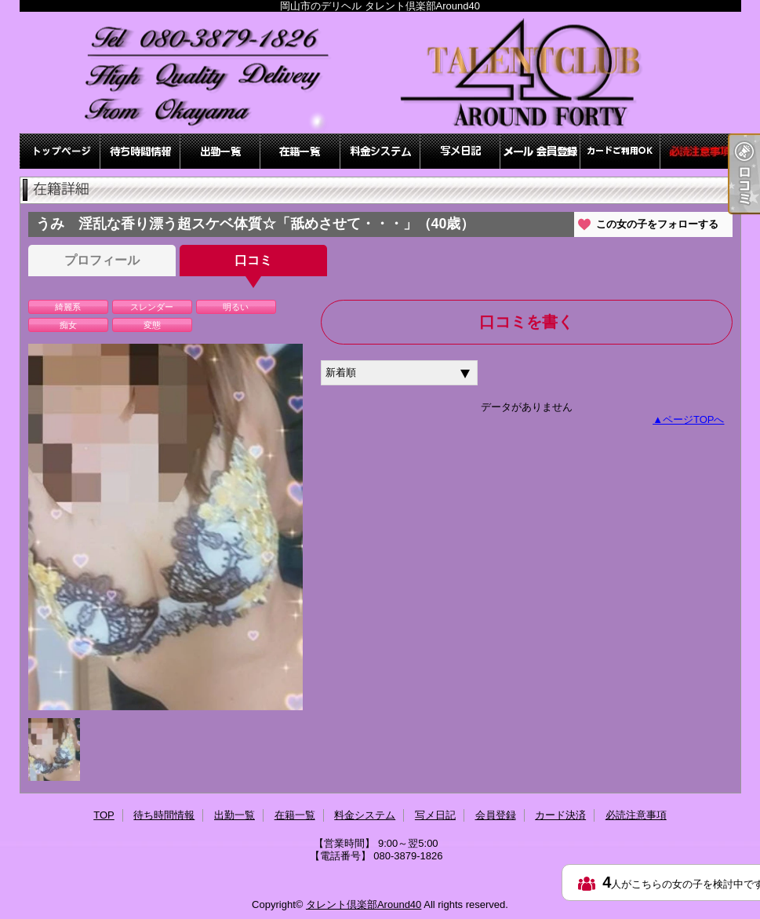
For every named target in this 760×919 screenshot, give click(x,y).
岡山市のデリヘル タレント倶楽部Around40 (380, 72)
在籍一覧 (300, 151)
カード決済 (620, 151)
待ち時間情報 (140, 151)
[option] (165, 527)
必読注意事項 (700, 151)
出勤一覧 (220, 151)
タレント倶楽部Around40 (363, 904)
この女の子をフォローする (657, 224)
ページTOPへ (694, 419)
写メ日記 (460, 151)
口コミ (253, 260)
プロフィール (102, 260)
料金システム (380, 151)
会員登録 (540, 151)
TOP (60, 151)
